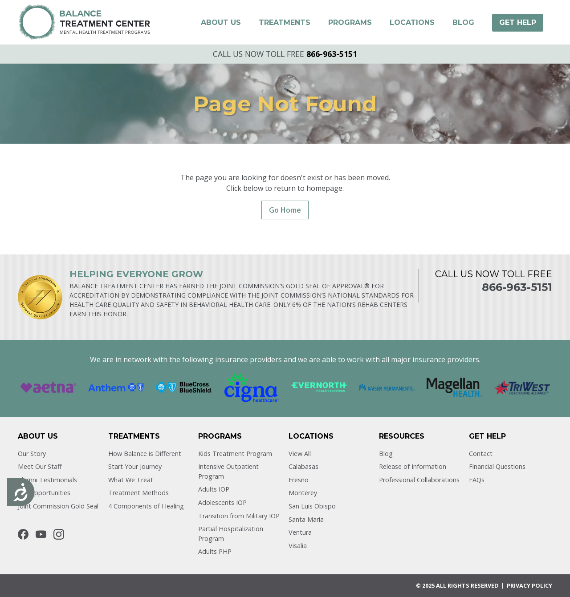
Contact (481, 453)
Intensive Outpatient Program (228, 471)
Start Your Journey (135, 466)
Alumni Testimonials (47, 480)
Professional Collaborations (419, 480)
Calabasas (303, 466)
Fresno (299, 480)
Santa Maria (306, 519)
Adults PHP (215, 551)
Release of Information (412, 466)
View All (300, 453)
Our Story (32, 453)
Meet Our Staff (40, 466)
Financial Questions (497, 466)
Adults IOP (213, 489)
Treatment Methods (138, 492)
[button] (221, 22)
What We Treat (130, 480)
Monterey (303, 492)
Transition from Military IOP (239, 516)
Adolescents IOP (222, 502)
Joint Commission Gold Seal (58, 506)
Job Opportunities (44, 492)
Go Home (285, 210)
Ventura (300, 532)
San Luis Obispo (312, 506)
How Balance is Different (144, 453)
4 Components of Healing (146, 506)
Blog (386, 453)
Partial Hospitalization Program (230, 533)
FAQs (476, 480)
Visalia (298, 545)
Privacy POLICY (529, 585)
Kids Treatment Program (235, 453)
